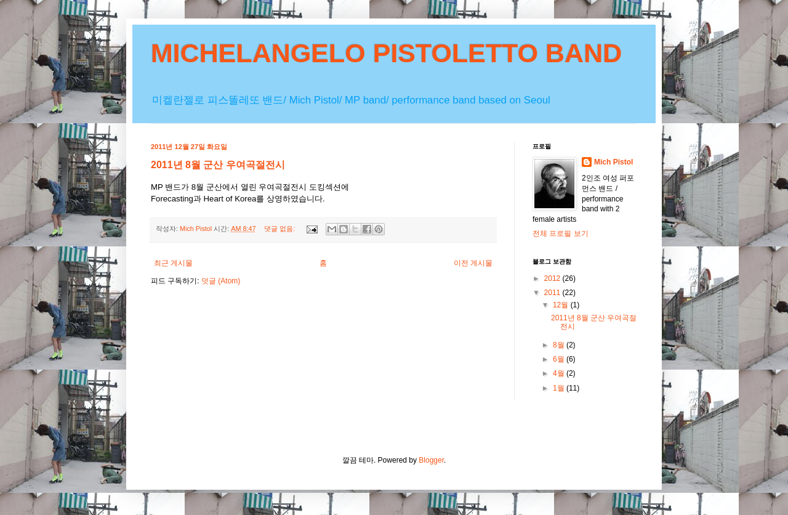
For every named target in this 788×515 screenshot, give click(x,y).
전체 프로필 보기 (561, 233)
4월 (559, 373)
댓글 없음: (280, 228)
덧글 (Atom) (220, 281)
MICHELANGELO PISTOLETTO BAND (386, 53)
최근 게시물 (173, 263)
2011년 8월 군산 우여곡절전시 (218, 165)
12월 (562, 305)
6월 (559, 359)
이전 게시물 (473, 263)
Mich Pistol (613, 162)
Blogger (431, 460)
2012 (553, 278)
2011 (553, 292)
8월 (559, 345)
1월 (559, 388)
